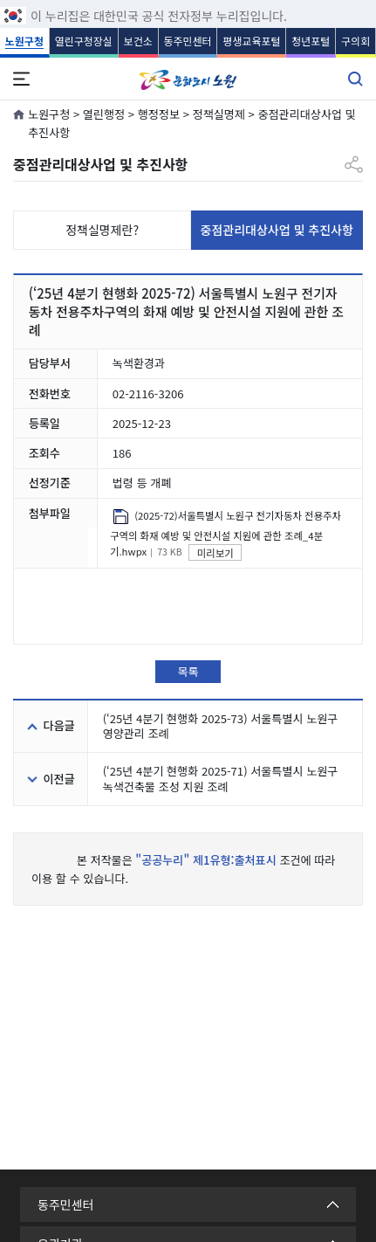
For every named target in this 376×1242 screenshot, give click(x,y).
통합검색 (355, 79)
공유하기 (354, 157)
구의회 (355, 40)
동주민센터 (187, 40)
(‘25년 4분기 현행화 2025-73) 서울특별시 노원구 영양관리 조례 (220, 726)
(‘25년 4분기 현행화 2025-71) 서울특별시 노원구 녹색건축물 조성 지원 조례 (220, 778)
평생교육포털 (251, 40)
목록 (187, 671)
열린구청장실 (84, 40)
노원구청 (24, 40)
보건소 (138, 40)
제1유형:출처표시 (235, 860)
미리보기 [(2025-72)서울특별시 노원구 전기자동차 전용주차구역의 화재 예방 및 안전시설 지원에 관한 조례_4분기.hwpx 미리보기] (215, 553)
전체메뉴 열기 (21, 79)
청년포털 (310, 40)
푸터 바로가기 (188, 0)
